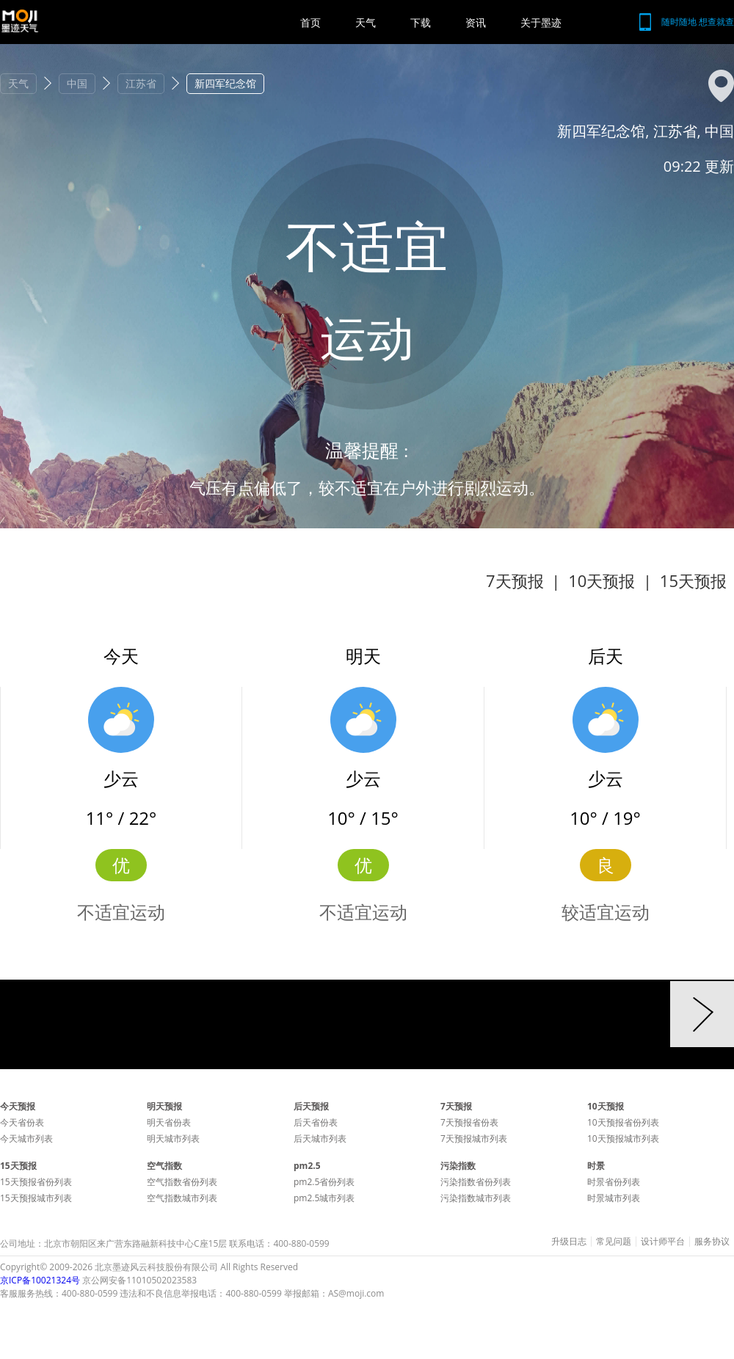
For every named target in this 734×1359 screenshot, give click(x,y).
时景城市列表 (613, 1198)
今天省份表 (22, 1122)
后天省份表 (316, 1122)
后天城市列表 (320, 1138)
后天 (605, 656)
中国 (77, 83)
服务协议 (712, 1241)
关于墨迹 (541, 22)
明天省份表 (169, 1122)
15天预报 (693, 580)
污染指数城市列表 (475, 1198)
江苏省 (141, 83)
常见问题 (613, 1241)
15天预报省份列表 (36, 1182)
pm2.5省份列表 (324, 1182)
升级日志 (568, 1241)
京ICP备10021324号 (40, 1280)
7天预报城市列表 (473, 1138)
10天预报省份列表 (623, 1122)
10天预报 (601, 580)
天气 (365, 22)
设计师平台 (663, 1241)
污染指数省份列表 (475, 1182)
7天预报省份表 (469, 1122)
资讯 (475, 22)
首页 (310, 22)
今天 (121, 656)
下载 (420, 22)
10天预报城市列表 (623, 1138)
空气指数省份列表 (182, 1182)
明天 (363, 656)
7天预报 (515, 580)
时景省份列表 (613, 1182)
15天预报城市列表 (36, 1198)
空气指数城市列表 (182, 1198)
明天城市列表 (173, 1138)
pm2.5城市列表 (324, 1198)
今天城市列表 (26, 1138)
